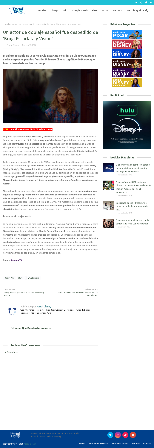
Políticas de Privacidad (98, 444)
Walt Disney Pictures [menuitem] (137, 10)
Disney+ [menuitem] (54, 10)
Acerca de (147, 444)
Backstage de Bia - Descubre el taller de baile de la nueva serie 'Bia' (132, 206)
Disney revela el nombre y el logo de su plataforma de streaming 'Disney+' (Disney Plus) (133, 168)
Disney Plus (16, 24)
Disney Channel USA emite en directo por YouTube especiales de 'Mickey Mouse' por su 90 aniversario (133, 187)
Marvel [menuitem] (105, 10)
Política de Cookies (120, 444)
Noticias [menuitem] (42, 10)
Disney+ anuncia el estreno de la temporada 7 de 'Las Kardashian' (132, 222)
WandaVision (33, 278)
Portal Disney (13, 45)
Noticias (82, 444)
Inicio (7, 24)
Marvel (21, 278)
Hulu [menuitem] (65, 10)
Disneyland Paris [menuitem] (80, 10)
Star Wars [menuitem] (117, 10)
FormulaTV (16, 260)
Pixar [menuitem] (94, 10)
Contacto (136, 444)
